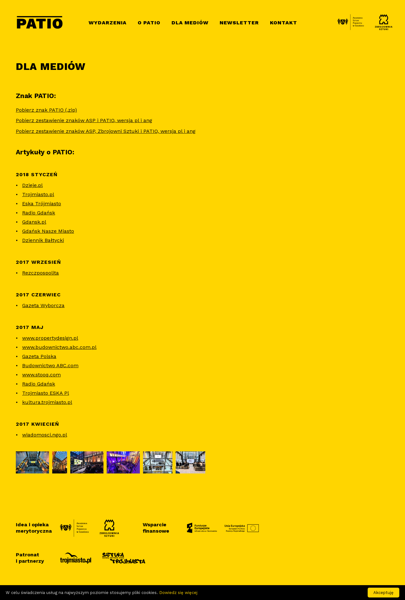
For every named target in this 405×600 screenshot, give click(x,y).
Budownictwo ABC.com (50, 365)
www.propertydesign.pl (50, 338)
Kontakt (283, 23)
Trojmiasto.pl (38, 194)
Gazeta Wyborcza (43, 305)
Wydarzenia (108, 23)
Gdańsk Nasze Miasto (48, 231)
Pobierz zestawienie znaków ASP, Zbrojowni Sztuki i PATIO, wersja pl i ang (106, 131)
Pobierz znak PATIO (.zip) (46, 110)
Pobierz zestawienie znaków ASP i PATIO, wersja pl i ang (84, 120)
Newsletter (239, 23)
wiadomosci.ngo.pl (44, 435)
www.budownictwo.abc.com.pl (59, 347)
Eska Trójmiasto (41, 204)
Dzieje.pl (32, 185)
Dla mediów (190, 23)
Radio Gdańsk (38, 213)
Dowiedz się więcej (178, 592)
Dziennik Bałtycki (43, 240)
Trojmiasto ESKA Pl (45, 393)
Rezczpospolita (40, 273)
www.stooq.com (41, 375)
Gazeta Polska (39, 356)
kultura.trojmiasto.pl (47, 402)
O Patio (149, 23)
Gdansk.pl (34, 222)
